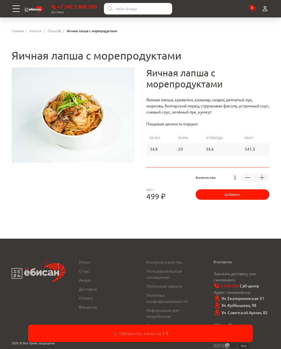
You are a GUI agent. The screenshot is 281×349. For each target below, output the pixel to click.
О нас (84, 271)
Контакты (223, 261)
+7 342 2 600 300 (74, 6)
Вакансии (88, 307)
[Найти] (110, 9)
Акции (85, 280)
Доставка (88, 289)
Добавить (232, 194)
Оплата (86, 298)
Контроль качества (164, 262)
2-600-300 (229, 285)
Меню (84, 262)
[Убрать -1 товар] (247, 178)
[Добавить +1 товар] (262, 178)
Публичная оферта (164, 286)
